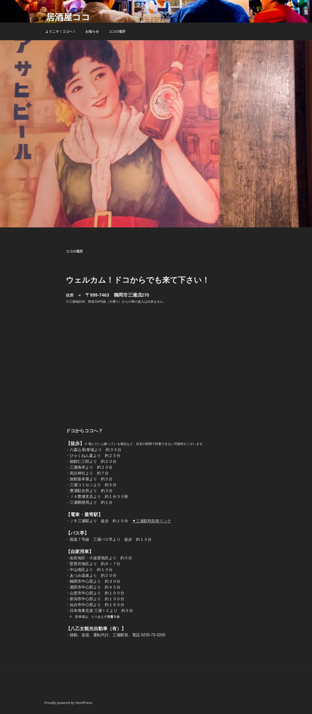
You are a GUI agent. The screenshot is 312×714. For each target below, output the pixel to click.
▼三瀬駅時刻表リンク (151, 521)
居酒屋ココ (68, 17)
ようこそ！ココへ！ (60, 31)
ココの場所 (117, 31)
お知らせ (92, 31)
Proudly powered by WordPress (68, 703)
